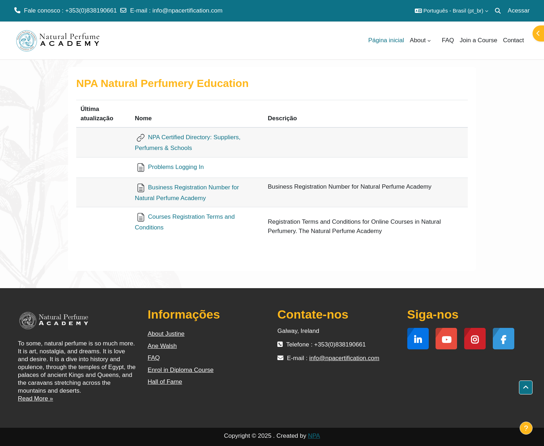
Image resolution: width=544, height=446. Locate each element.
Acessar (519, 10)
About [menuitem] (418, 40)
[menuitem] (436, 40)
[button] (451, 10)
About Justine (166, 333)
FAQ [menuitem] (448, 40)
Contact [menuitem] (513, 40)
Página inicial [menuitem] (386, 40)
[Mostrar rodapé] (526, 428)
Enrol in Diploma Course (181, 370)
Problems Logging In (169, 167)
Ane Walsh (162, 346)
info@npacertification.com (187, 10)
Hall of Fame (165, 381)
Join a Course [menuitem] (478, 40)
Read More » (35, 398)
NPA (314, 435)
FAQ (154, 357)
